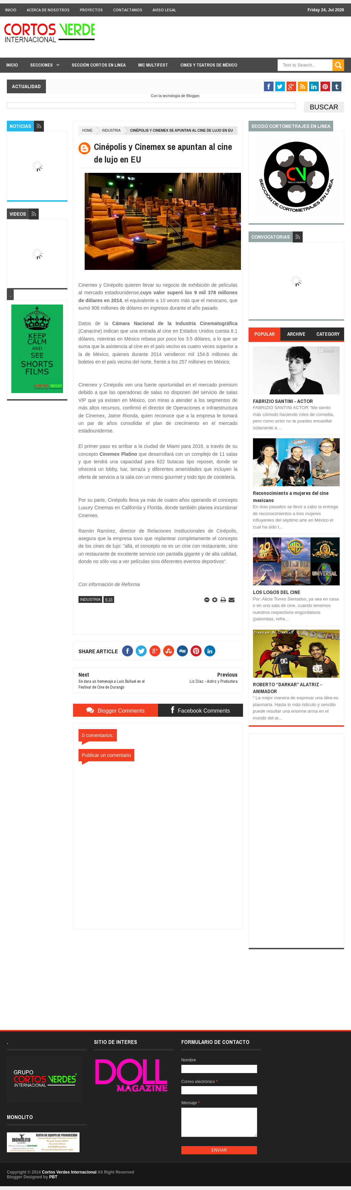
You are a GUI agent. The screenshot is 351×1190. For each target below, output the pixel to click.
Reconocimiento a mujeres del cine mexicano (290, 496)
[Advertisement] (158, 972)
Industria (111, 130)
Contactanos (127, 9)
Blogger (192, 96)
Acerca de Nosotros (48, 9)
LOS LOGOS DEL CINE (276, 592)
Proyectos (91, 9)
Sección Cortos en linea (99, 65)
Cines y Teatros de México (208, 65)
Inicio (10, 9)
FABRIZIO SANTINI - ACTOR (283, 401)
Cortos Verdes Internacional (69, 1172)
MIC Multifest (153, 65)
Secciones (41, 65)
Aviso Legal (164, 9)
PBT (53, 1177)
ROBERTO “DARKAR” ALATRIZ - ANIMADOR (287, 688)
